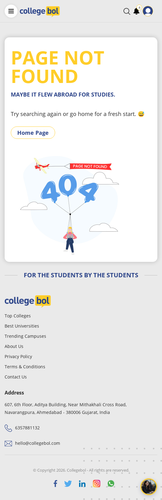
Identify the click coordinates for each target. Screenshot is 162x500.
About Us (14, 346)
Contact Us (16, 377)
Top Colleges (18, 316)
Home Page (33, 132)
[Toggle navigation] (157, 11)
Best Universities (22, 326)
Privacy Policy (18, 356)
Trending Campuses (25, 336)
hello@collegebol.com (37, 443)
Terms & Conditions (25, 367)
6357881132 (27, 428)
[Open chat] (148, 486)
